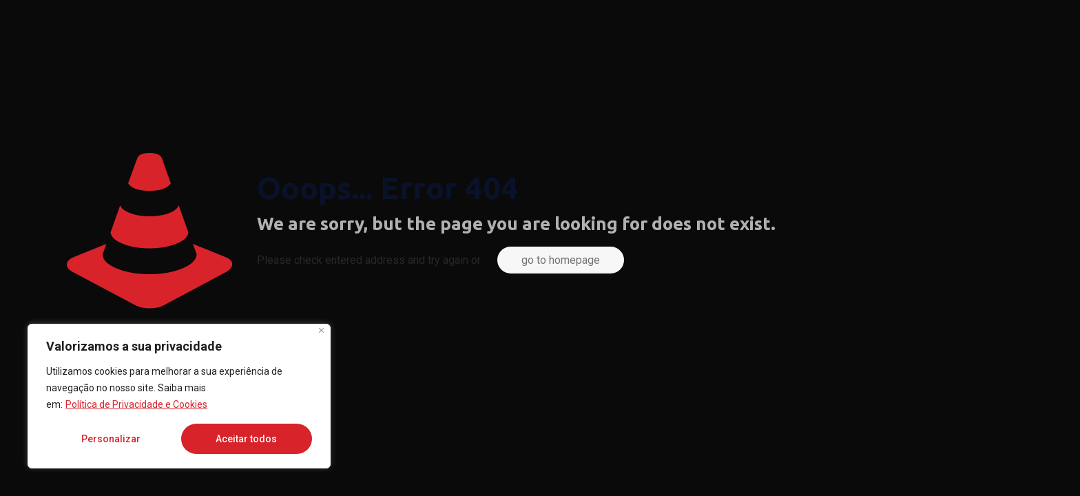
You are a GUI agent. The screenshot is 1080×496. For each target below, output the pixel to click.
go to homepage (560, 260)
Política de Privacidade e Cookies (136, 404)
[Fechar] (321, 330)
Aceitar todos (246, 438)
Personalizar (111, 438)
